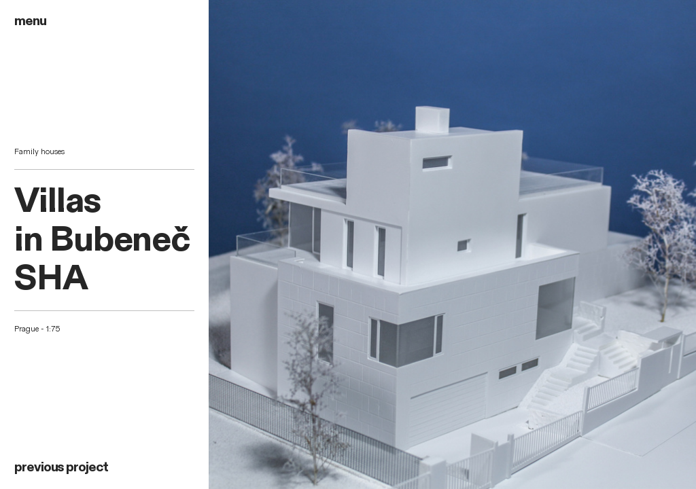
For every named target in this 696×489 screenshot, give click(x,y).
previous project (61, 467)
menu (30, 21)
